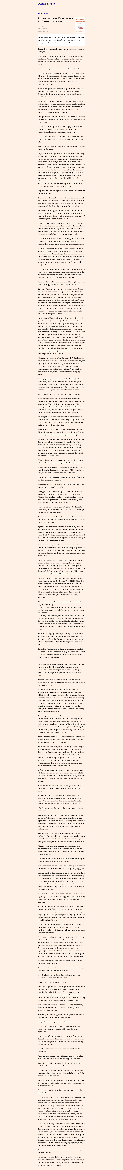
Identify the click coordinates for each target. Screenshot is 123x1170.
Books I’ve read (43, 13)
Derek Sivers (47, 3)
